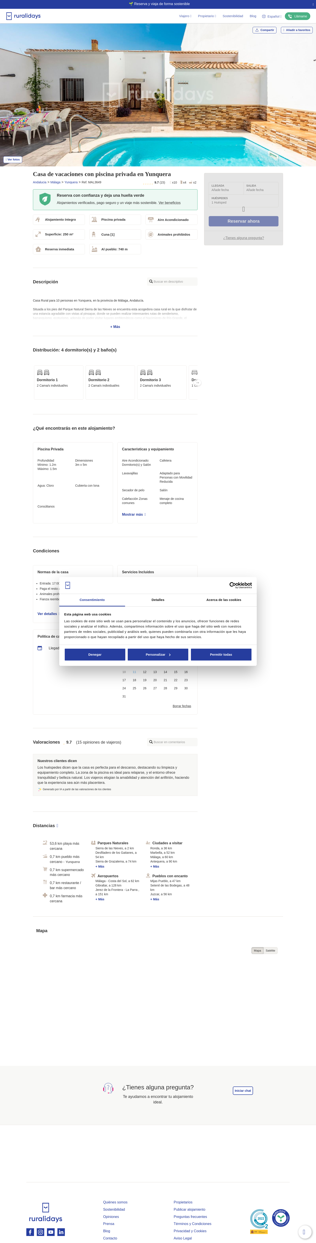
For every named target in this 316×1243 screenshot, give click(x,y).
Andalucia (40, 182)
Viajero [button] (185, 16)
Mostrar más (134, 514)
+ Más (115, 313)
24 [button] (124, 688)
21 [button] (165, 680)
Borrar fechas (182, 706)
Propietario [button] (207, 16)
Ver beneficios (169, 203)
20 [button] (155, 680)
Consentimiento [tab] (92, 600)
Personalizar (158, 654)
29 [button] (176, 688)
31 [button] (124, 696)
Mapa (257, 950)
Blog (253, 16)
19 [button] (145, 680)
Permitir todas (221, 654)
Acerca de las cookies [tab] (223, 600)
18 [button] (134, 680)
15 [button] (176, 672)
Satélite (270, 950)
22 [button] (176, 680)
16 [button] (186, 672)
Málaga (55, 182)
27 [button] (155, 688)
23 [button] (186, 680)
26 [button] (145, 688)
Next (197, 382)
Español (272, 16)
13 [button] (155, 672)
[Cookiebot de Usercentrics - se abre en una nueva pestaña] (233, 585)
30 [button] (186, 688)
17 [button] (124, 680)
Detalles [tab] (158, 600)
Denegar (94, 654)
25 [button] (134, 688)
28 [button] (165, 688)
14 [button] (165, 672)
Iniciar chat (243, 1090)
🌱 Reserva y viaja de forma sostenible (156, 4)
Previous (33, 382)
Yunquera (71, 182)
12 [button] (145, 672)
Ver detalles (49, 614)
